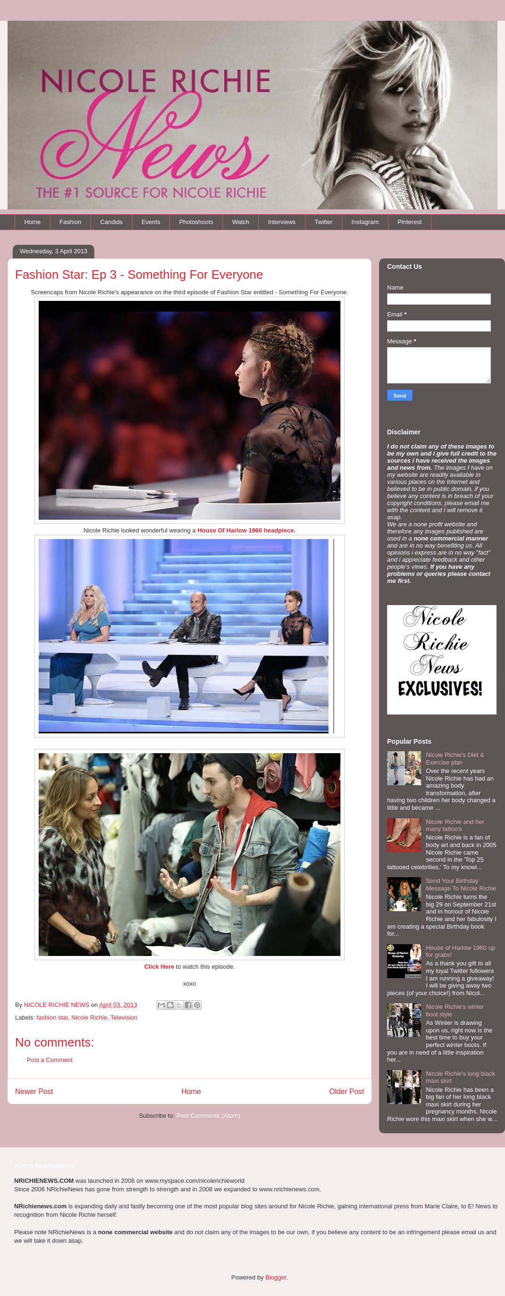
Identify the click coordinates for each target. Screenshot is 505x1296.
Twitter (323, 221)
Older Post (346, 1092)
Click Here (159, 966)
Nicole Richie (89, 1017)
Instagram (365, 221)
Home (33, 221)
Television (123, 1017)
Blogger (275, 1277)
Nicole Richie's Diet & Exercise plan (455, 758)
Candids (111, 221)
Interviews (282, 221)
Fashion (70, 221)
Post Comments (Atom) (208, 1115)
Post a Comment (50, 1059)
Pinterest (409, 221)
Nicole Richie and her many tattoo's (455, 825)
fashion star (52, 1017)
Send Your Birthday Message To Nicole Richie (461, 884)
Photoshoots (196, 221)
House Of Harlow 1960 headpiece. (247, 530)
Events (150, 221)
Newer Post (34, 1092)
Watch (240, 221)
